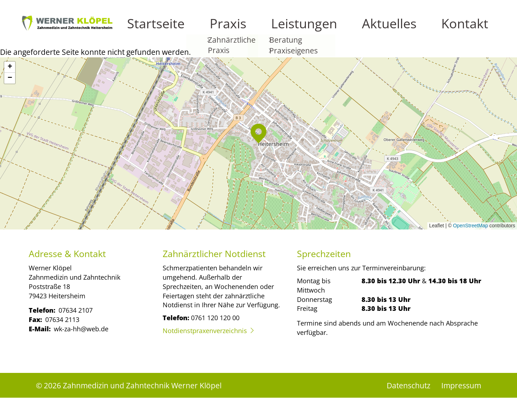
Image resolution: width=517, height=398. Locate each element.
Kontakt (478, 29)
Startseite (313, 29)
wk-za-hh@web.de (81, 328)
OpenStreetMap (470, 225)
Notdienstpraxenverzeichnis (205, 330)
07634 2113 (62, 319)
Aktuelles (438, 29)
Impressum (461, 385)
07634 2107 (76, 309)
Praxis (351, 29)
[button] (258, 133)
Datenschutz (408, 385)
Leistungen (392, 29)
